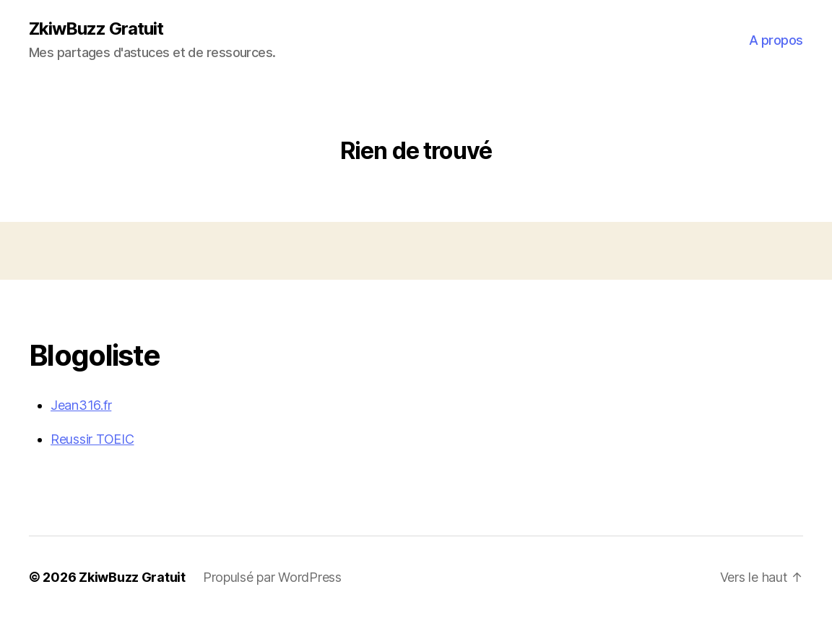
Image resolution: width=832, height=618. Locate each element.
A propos (776, 40)
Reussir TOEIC (92, 439)
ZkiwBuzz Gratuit (96, 29)
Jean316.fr (81, 405)
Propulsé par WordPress (272, 577)
